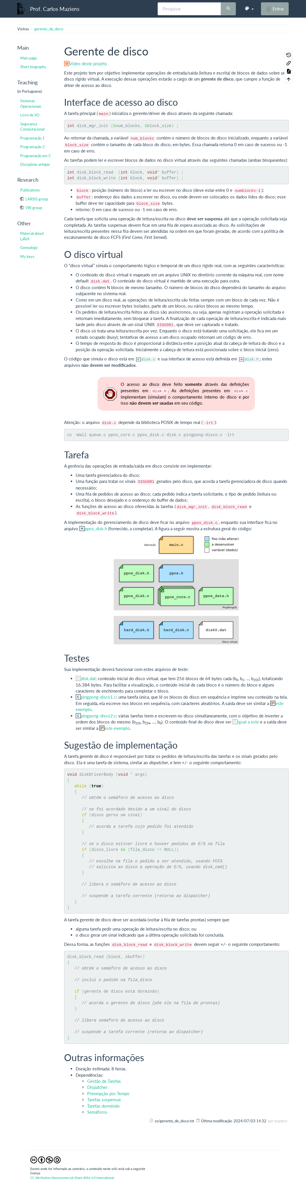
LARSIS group (36, 199)
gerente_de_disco (48, 29)
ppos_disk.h (96, 528)
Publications (30, 190)
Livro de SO (29, 115)
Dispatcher (97, 1087)
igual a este (248, 721)
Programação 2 (32, 146)
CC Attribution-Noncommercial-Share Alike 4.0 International (72, 1178)
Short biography (33, 66)
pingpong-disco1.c (98, 697)
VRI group (33, 207)
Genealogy (29, 247)
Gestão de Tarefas (104, 1081)
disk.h (252, 359)
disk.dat (88, 678)
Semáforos (97, 1112)
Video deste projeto (88, 63)
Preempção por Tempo (108, 1093)
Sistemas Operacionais (30, 103)
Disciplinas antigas (35, 164)
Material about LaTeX (32, 236)
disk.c (148, 359)
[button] (249, 8)
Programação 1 (32, 138)
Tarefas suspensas (104, 1099)
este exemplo (117, 728)
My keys (27, 256)
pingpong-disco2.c (98, 715)
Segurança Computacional (32, 126)
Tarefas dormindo (103, 1105)
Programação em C (35, 155)
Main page (28, 58)
